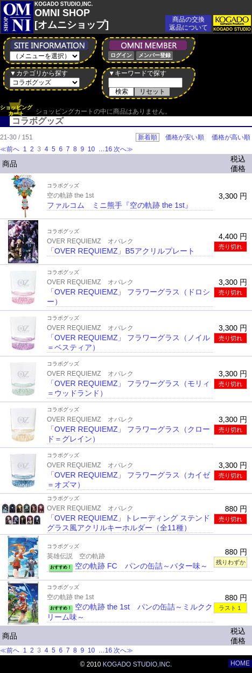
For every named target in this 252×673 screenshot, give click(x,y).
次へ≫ (123, 149)
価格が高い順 (231, 137)
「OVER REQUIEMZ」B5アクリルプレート (121, 251)
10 (91, 149)
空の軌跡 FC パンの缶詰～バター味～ (141, 566)
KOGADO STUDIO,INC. (137, 664)
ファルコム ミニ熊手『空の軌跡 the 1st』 (119, 205)
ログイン (121, 55)
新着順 (147, 137)
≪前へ (9, 149)
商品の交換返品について (188, 23)
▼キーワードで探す (137, 73)
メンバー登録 (154, 55)
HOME (240, 663)
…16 (104, 149)
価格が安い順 (184, 137)
